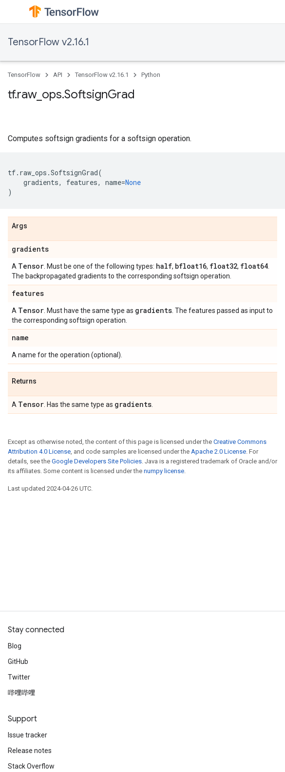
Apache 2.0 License (218, 451)
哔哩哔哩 (21, 693)
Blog (14, 646)
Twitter (19, 677)
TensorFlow (24, 74)
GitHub (18, 661)
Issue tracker (27, 735)
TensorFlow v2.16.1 (48, 42)
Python (150, 74)
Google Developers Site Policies (97, 461)
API (57, 74)
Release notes (30, 750)
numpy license (164, 471)
